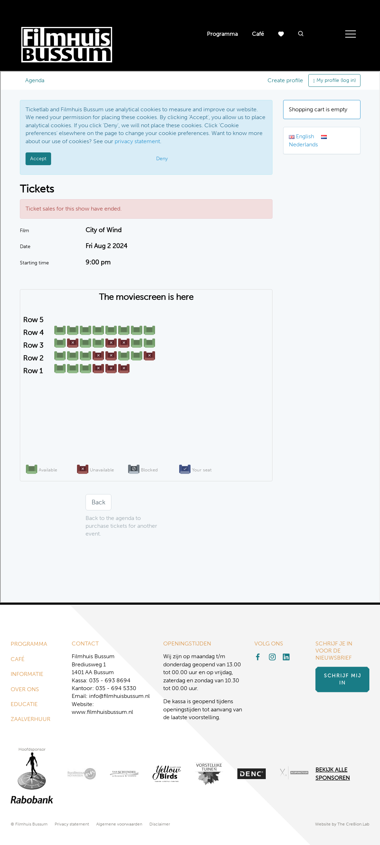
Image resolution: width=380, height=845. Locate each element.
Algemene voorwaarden (119, 824)
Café (258, 33)
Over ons (25, 689)
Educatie (24, 704)
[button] (301, 34)
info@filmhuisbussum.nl (119, 696)
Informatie (27, 674)
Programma (222, 33)
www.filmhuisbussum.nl (102, 712)
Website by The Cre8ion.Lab (342, 824)
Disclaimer (159, 824)
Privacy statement (72, 824)
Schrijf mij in (342, 679)
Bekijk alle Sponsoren (332, 773)
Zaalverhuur (30, 719)
